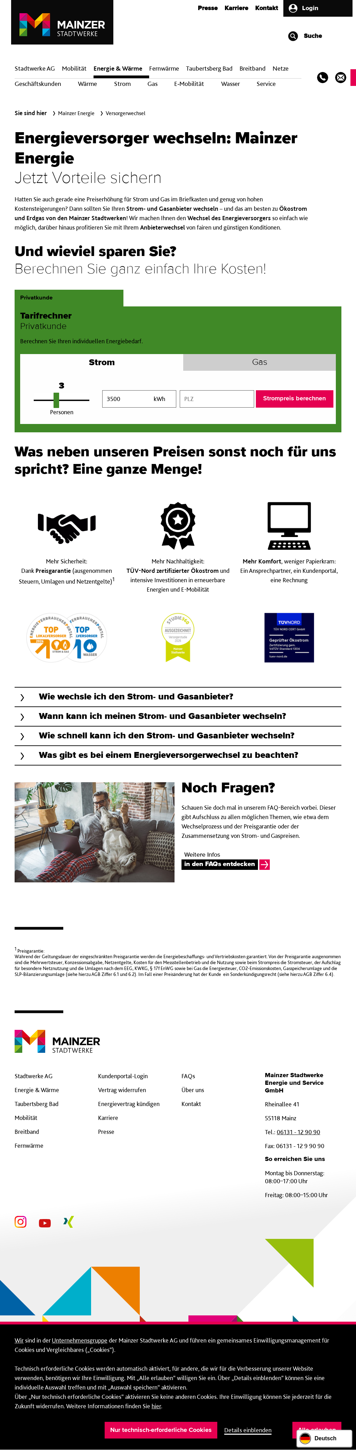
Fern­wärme (164, 68)
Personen (61, 412)
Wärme (87, 83)
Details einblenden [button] (248, 1430)
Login (303, 8)
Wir (19, 1340)
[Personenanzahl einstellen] (61, 400)
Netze (281, 68)
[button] (178, 697)
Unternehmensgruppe (79, 1340)
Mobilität (74, 68)
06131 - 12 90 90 (298, 1132)
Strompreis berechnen (294, 398)
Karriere (236, 8)
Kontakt (266, 8)
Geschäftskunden (38, 83)
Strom (122, 83)
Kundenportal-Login (123, 1076)
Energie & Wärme (118, 68)
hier (156, 1406)
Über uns (192, 1089)
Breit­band (253, 68)
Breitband (27, 1131)
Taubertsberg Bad (209, 68)
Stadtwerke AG (35, 68)
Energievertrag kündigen (129, 1103)
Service (266, 83)
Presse (208, 8)
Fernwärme (29, 1145)
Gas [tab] (259, 362)
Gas (152, 83)
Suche (305, 36)
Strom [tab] (102, 364)
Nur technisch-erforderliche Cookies (161, 1430)
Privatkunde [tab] (36, 298)
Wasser (230, 83)
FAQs (188, 1076)
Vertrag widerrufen (122, 1089)
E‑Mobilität (189, 83)
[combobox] (217, 399)
